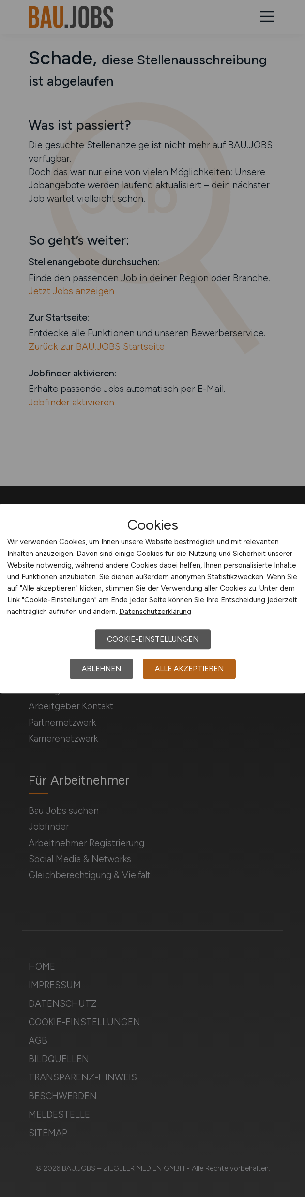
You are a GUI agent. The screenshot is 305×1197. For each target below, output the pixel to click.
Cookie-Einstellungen (152, 639)
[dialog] (152, 598)
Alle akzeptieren (189, 668)
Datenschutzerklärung (155, 611)
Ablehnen (101, 668)
